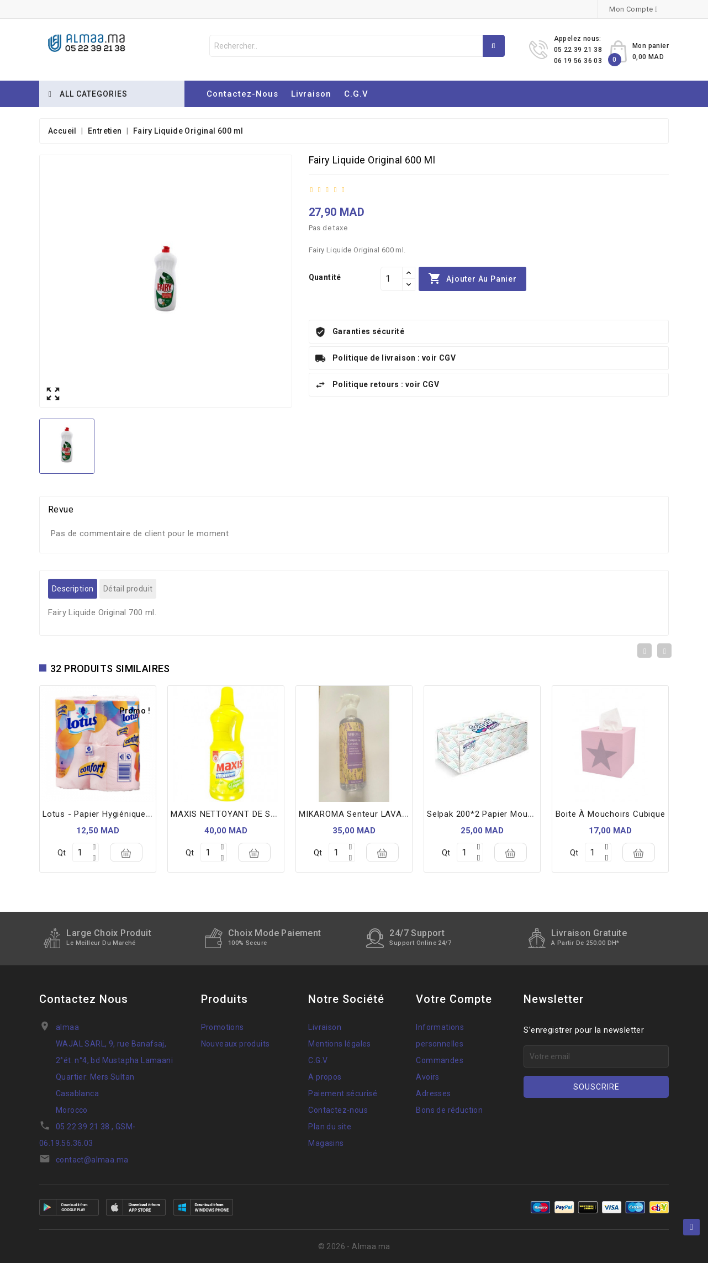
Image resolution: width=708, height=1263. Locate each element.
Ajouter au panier (472, 279)
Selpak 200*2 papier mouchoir (487, 814)
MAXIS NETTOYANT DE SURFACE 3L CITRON (260, 814)
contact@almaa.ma (92, 1159)
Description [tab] (72, 588)
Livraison (311, 94)
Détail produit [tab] (128, 588)
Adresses (433, 1093)
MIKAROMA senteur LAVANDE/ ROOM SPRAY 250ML (404, 814)
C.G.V (356, 94)
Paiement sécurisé (342, 1093)
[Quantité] (392, 279)
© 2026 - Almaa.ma (354, 1246)
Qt (61, 852)
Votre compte (454, 999)
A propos (324, 1076)
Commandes (439, 1060)
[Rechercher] (357, 46)
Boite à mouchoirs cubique (610, 814)
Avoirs (427, 1076)
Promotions (222, 1027)
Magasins (326, 1143)
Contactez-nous (242, 94)
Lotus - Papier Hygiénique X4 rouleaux (121, 814)
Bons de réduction (449, 1110)
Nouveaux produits (235, 1043)
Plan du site (329, 1126)
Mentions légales (339, 1043)
